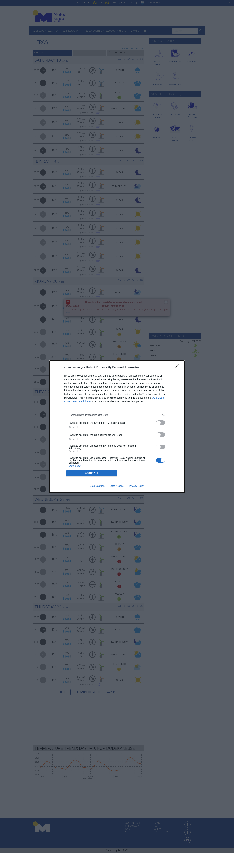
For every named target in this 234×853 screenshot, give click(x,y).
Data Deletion (97, 486)
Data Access (117, 486)
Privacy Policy (136, 486)
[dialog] (117, 427)
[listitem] (117, 415)
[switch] (160, 422)
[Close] (177, 367)
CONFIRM (91, 473)
